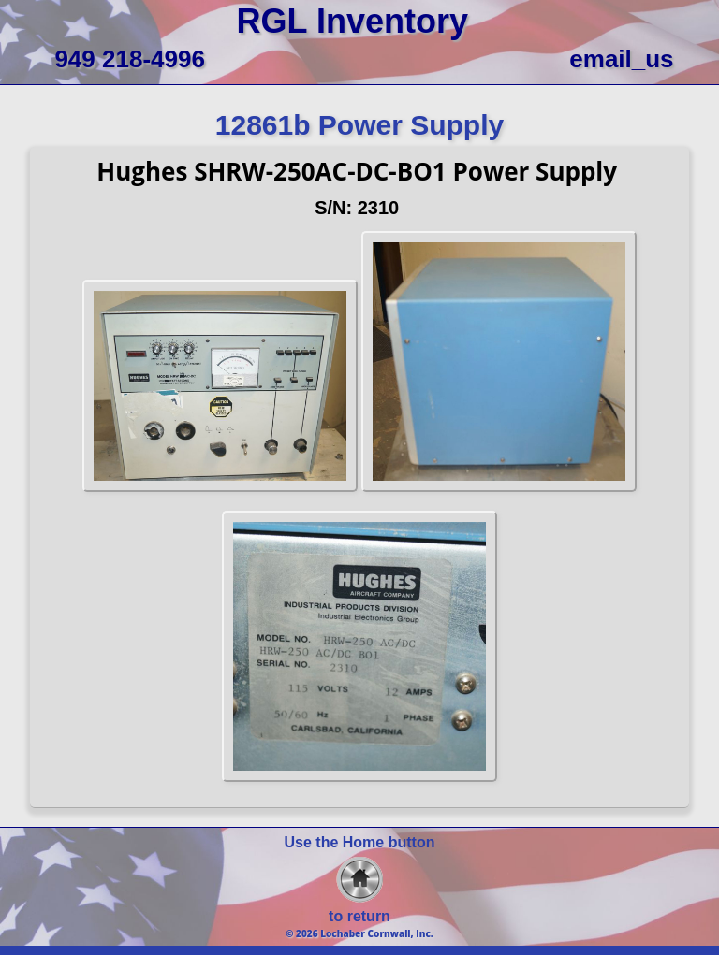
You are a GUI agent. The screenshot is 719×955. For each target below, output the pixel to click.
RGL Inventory (352, 21)
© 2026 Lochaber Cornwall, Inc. (359, 933)
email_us (621, 59)
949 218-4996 (129, 59)
